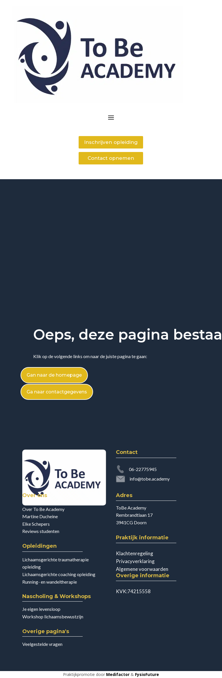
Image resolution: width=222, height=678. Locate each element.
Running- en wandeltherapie (49, 581)
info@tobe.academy (150, 478)
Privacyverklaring (135, 561)
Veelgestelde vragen (42, 644)
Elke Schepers (36, 524)
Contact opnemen (111, 158)
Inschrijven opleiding (111, 142)
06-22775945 (143, 469)
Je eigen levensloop (41, 609)
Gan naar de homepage (54, 375)
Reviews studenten (40, 531)
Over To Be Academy (43, 509)
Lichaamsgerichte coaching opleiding (58, 574)
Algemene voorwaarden (142, 569)
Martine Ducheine (40, 516)
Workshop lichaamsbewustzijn (52, 616)
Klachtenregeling (134, 553)
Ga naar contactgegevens (57, 392)
